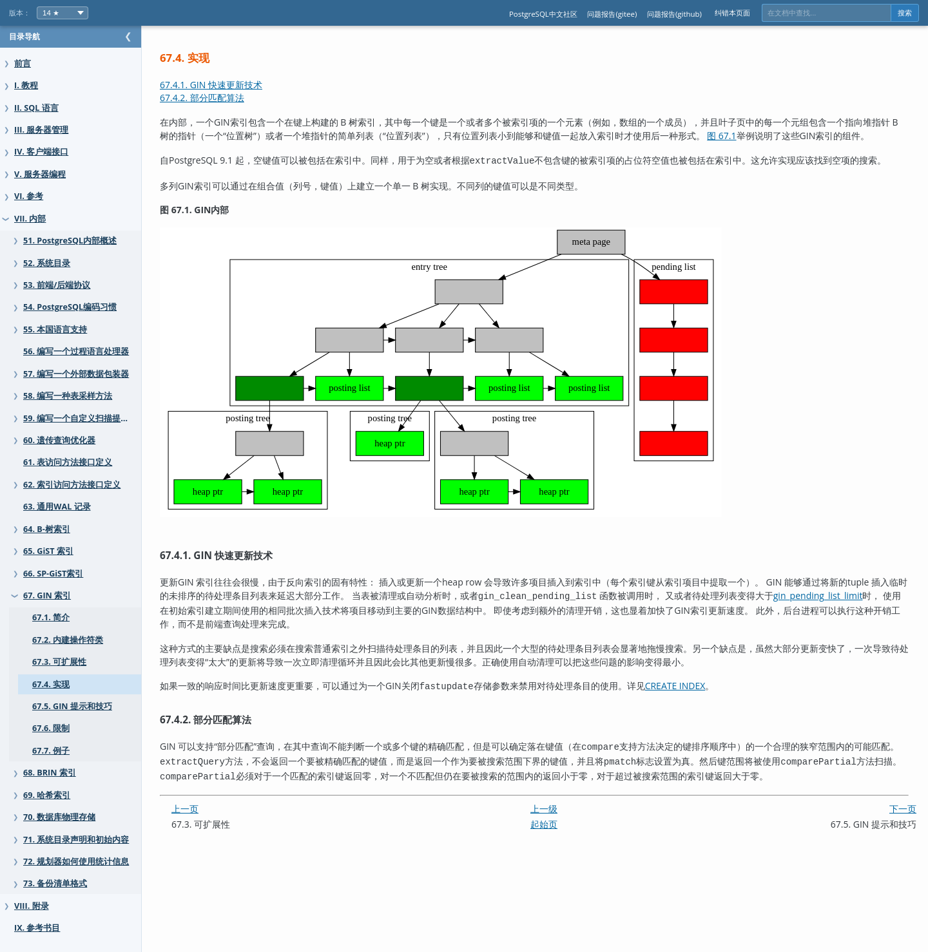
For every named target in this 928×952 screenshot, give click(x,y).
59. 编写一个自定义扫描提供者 (80, 418)
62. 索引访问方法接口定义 (72, 484)
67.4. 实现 (51, 684)
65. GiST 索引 (48, 551)
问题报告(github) (674, 14)
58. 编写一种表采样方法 (67, 395)
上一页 (210, 818)
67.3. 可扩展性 (59, 661)
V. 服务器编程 (40, 174)
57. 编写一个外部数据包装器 (76, 373)
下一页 (902, 818)
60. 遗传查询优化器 (59, 440)
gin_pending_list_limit (230, 624)
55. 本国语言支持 (55, 329)
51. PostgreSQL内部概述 (70, 240)
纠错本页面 (732, 12)
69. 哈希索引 (46, 795)
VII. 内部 (30, 218)
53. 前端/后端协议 (56, 285)
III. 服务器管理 (41, 129)
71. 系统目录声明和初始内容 (76, 839)
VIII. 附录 (31, 905)
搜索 (905, 13)
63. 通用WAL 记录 (57, 506)
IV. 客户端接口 (41, 151)
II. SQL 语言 (36, 107)
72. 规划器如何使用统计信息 (76, 861)
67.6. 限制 (51, 728)
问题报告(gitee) (612, 14)
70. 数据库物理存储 (59, 817)
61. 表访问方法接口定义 (67, 462)
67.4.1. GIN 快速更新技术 (237, 85)
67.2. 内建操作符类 (67, 639)
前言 (22, 63)
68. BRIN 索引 (49, 772)
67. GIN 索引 (47, 595)
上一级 (556, 818)
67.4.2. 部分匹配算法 (228, 97)
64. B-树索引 (46, 529)
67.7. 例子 (51, 750)
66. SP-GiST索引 (53, 573)
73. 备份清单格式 (55, 883)
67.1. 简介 (51, 617)
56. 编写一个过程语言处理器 (76, 351)
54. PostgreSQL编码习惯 (70, 306)
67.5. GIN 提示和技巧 (72, 706)
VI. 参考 (28, 196)
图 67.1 (767, 135)
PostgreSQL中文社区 (543, 14)
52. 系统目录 (46, 263)
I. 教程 (26, 85)
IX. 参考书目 (37, 927)
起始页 (556, 833)
